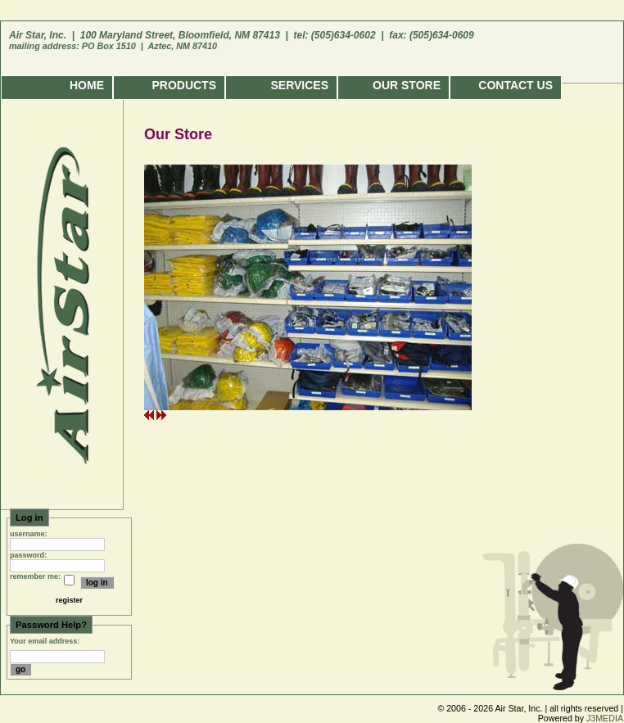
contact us (515, 85)
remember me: (35, 576)
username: (28, 534)
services (299, 85)
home (87, 85)
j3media (604, 718)
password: (28, 555)
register (69, 600)
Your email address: (44, 641)
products (183, 85)
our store (407, 85)
